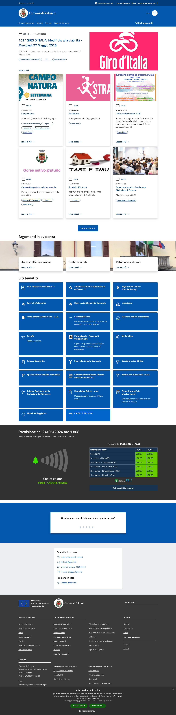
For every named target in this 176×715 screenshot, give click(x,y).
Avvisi (73, 179)
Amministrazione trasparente (100, 666)
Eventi (126, 648)
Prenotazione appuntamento (65, 666)
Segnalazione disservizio (63, 670)
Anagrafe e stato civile (63, 624)
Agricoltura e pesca (96, 649)
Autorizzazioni (94, 645)
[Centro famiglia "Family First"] (147, 3)
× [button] (173, 689)
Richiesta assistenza (62, 679)
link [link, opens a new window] (110, 701)
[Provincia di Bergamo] (123, 3)
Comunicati (128, 628)
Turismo (57, 649)
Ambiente (92, 636)
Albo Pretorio (94, 670)
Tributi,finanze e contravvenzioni (102, 632)
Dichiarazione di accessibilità (100, 683)
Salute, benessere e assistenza (101, 641)
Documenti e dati (25, 649)
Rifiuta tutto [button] (97, 706)
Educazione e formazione (99, 624)
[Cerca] (155, 13)
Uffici (21, 632)
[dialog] (88, 701)
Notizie (26, 34)
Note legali (93, 679)
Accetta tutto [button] (79, 706)
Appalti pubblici (60, 641)
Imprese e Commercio (62, 636)
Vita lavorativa (59, 632)
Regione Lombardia (26, 3)
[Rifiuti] (134, 3)
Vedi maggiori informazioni (123, 487)
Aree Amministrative (27, 628)
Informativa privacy (96, 674)
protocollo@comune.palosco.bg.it (33, 684)
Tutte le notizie (88, 228)
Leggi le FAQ (58, 674)
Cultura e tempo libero (63, 628)
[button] (88, 711)
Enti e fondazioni (25, 636)
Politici (21, 641)
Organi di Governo (26, 624)
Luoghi (126, 644)
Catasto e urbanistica (62, 645)
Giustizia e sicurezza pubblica (100, 628)
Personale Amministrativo (29, 645)
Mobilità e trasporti (61, 653)
